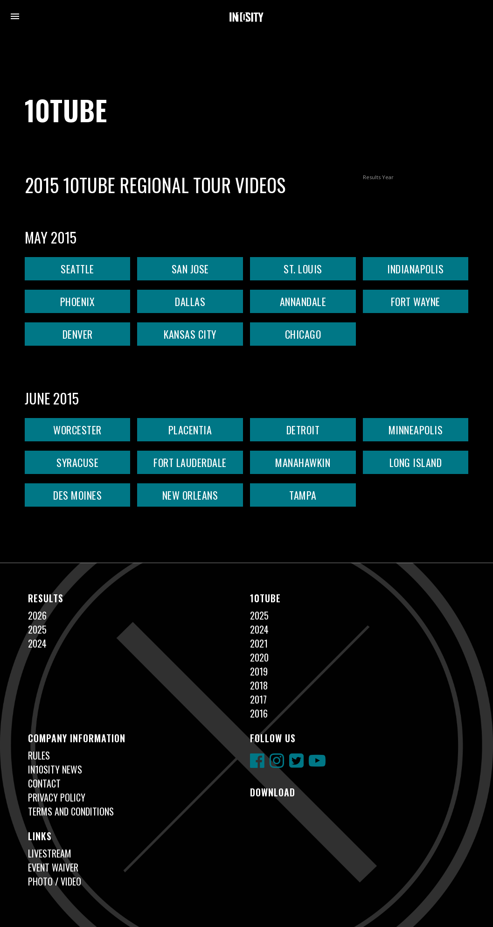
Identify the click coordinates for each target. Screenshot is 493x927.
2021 (259, 643)
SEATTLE (77, 268)
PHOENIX (77, 301)
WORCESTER (77, 429)
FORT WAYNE (415, 301)
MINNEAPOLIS (416, 429)
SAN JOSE (190, 268)
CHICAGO (303, 334)
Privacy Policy (56, 797)
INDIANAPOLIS (415, 268)
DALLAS (190, 301)
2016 (259, 713)
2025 (37, 629)
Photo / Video (54, 881)
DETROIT (303, 429)
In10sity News (55, 769)
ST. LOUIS (303, 268)
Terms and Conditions (71, 811)
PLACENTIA (190, 429)
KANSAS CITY (190, 334)
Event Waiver (53, 867)
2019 (259, 671)
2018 (259, 685)
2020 (259, 657)
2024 (37, 643)
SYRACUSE (77, 462)
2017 (258, 699)
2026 (37, 615)
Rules (39, 755)
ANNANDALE (303, 301)
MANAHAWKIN (302, 462)
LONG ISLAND (415, 462)
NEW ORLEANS (190, 495)
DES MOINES (77, 495)
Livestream (49, 853)
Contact (44, 783)
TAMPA (303, 495)
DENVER (77, 334)
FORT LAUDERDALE (190, 462)
